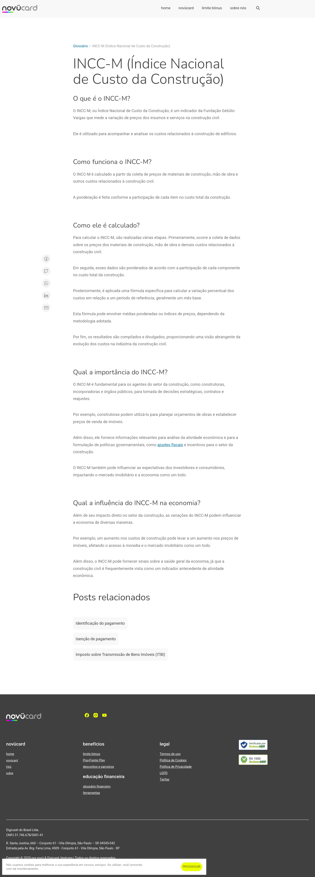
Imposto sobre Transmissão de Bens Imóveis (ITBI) (120, 654)
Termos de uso (170, 754)
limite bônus (212, 8)
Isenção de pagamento (96, 639)
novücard (186, 8)
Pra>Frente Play (94, 760)
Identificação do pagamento (100, 623)
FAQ (8, 766)
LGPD (164, 773)
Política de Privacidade (176, 767)
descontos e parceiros (98, 767)
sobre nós (238, 8)
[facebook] (88, 715)
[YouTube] (105, 715)
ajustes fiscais (170, 444)
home (165, 8)
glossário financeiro (97, 786)
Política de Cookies (173, 760)
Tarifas (164, 779)
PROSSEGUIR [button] (191, 867)
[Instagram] (96, 715)
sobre (9, 773)
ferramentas (91, 793)
